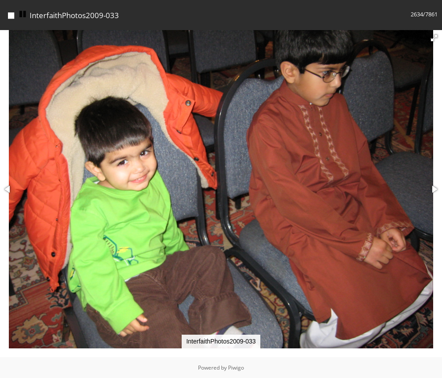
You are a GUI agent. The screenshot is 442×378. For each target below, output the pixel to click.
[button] (434, 38)
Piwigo (236, 367)
